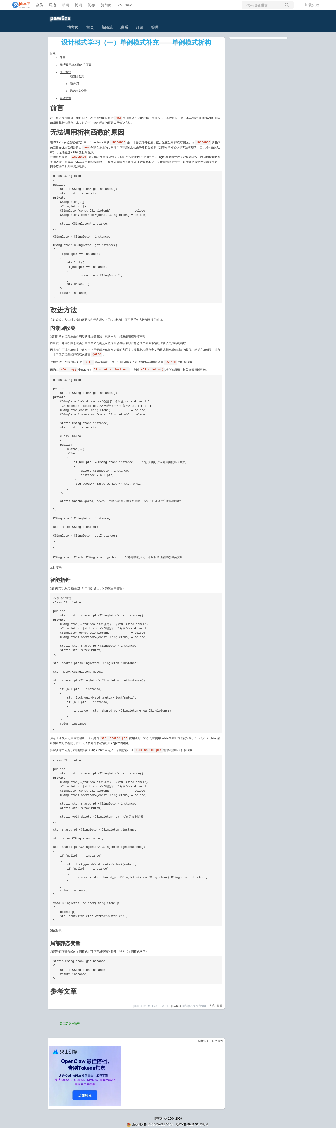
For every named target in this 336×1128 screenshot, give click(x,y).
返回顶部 (217, 1041)
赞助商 (106, 5)
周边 (52, 5)
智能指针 (75, 83)
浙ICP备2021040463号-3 (192, 1124)
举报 (219, 1006)
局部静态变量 (78, 91)
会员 (39, 5)
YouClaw (124, 5)
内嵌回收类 (76, 76)
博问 (78, 5)
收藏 (212, 1006)
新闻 (65, 5)
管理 (155, 27)
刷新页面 (203, 1041)
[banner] (19, 5)
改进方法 (65, 72)
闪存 (91, 5)
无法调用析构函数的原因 (75, 65)
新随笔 (107, 27)
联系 (124, 27)
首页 (90, 27)
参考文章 (65, 98)
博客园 (73, 27)
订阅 (139, 27)
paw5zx (60, 18)
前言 (62, 57)
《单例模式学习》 (64, 117)
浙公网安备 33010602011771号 (150, 1124)
